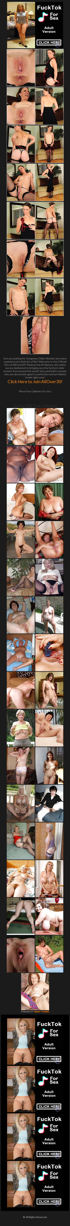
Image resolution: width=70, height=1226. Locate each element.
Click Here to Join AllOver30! (35, 381)
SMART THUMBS (41, 1012)
